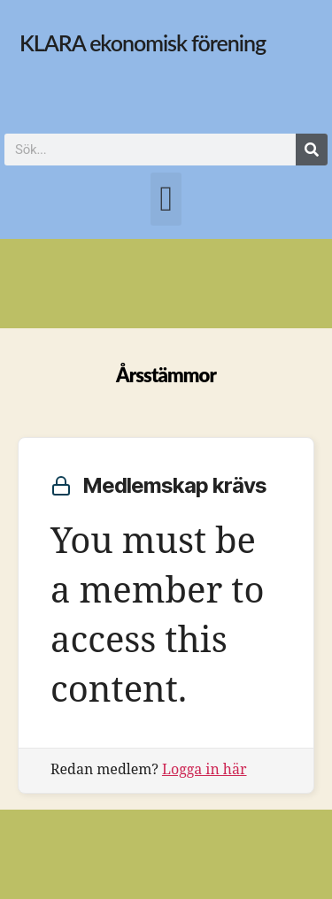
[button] (166, 199)
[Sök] (312, 149)
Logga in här (204, 770)
